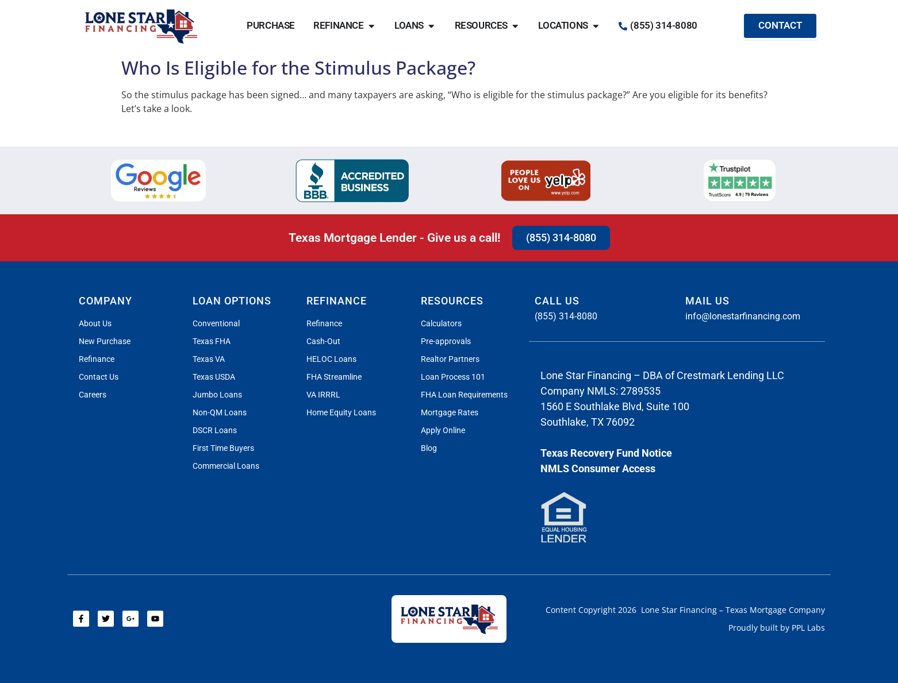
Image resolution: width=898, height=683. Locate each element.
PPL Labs (808, 627)
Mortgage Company (787, 609)
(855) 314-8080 (566, 316)
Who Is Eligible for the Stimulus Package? (298, 67)
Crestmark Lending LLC (730, 375)
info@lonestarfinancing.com (742, 316)
